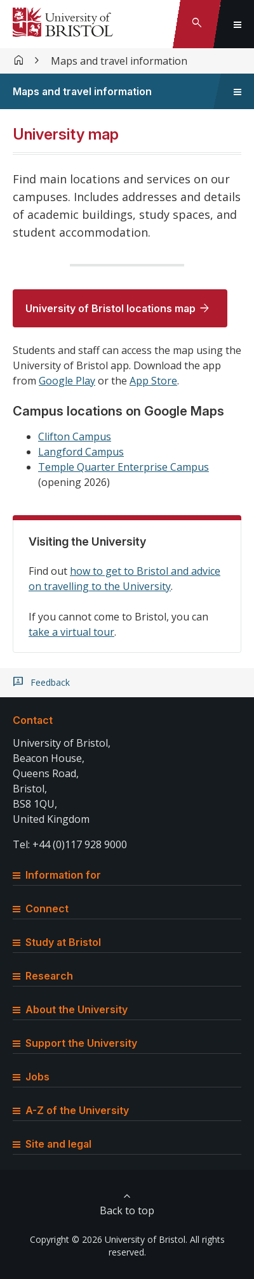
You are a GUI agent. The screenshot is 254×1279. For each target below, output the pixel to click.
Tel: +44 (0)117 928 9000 (70, 844)
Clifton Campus (74, 436)
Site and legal (52, 1144)
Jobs (31, 1076)
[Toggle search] (196, 24)
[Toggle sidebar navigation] (237, 91)
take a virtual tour (71, 632)
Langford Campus (81, 452)
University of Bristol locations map (110, 308)
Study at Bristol (57, 942)
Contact (33, 720)
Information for (57, 875)
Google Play (67, 381)
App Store (153, 381)
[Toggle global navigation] (237, 24)
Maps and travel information (119, 61)
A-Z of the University (71, 1110)
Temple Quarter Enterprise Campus (123, 467)
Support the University (75, 1043)
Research (43, 975)
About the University (70, 1009)
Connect (41, 908)
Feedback (50, 682)
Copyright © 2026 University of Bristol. (108, 1239)
